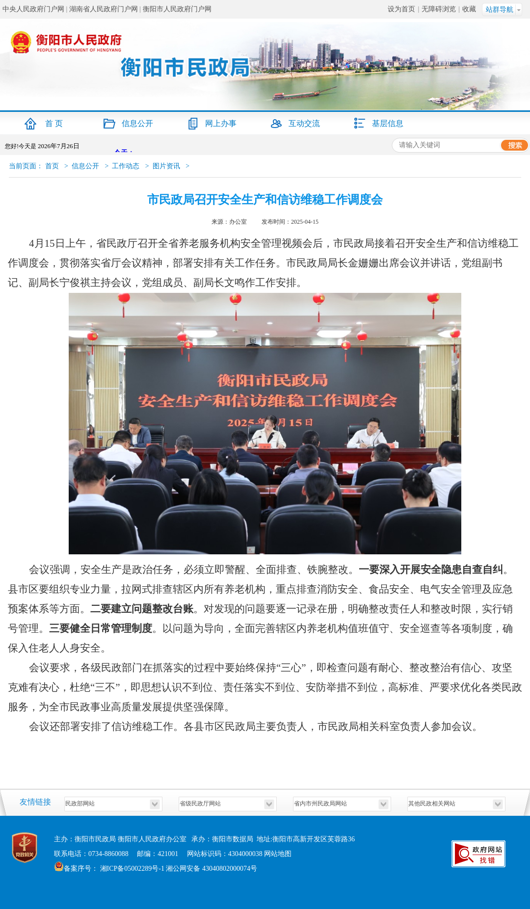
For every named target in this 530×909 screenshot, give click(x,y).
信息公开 (137, 123)
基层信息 (387, 123)
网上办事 (221, 123)
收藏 (469, 9)
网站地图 (278, 853)
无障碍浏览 (439, 9)
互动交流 (304, 123)
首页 (52, 166)
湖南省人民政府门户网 (103, 9)
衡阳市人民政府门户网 (177, 9)
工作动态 (125, 166)
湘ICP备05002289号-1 (131, 868)
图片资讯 (166, 166)
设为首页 (401, 9)
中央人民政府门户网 (33, 9)
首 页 (54, 123)
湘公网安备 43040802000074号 (211, 868)
